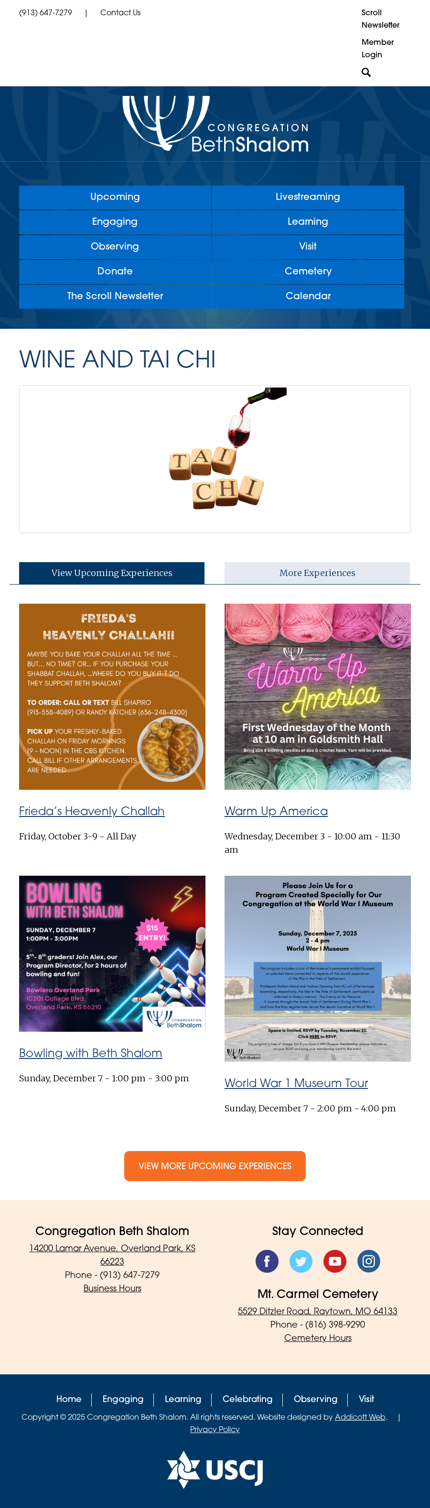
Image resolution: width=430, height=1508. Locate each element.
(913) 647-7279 (45, 13)
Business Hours (112, 1289)
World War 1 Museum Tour (296, 1084)
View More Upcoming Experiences (215, 1167)
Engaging (115, 222)
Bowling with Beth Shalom (90, 1054)
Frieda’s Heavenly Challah (92, 812)
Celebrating (248, 1399)
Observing (115, 247)
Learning (308, 222)
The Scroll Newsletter (115, 297)
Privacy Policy (215, 1430)
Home (69, 1399)
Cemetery (308, 272)
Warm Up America (276, 812)
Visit (308, 247)
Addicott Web (360, 1418)
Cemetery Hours (318, 1338)
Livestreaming (308, 197)
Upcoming (115, 197)
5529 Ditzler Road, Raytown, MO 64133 (318, 1312)
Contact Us (120, 13)
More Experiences (317, 572)
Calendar (308, 297)
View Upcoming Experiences (112, 572)
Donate (115, 272)
